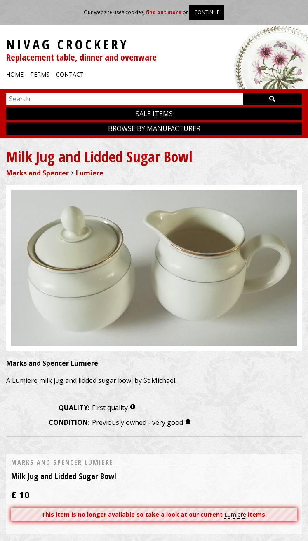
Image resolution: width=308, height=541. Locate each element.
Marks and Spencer (37, 172)
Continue (206, 12)
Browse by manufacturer (154, 128)
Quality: (74, 407)
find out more (163, 12)
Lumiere (89, 172)
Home (15, 74)
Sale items (154, 113)
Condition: (69, 422)
